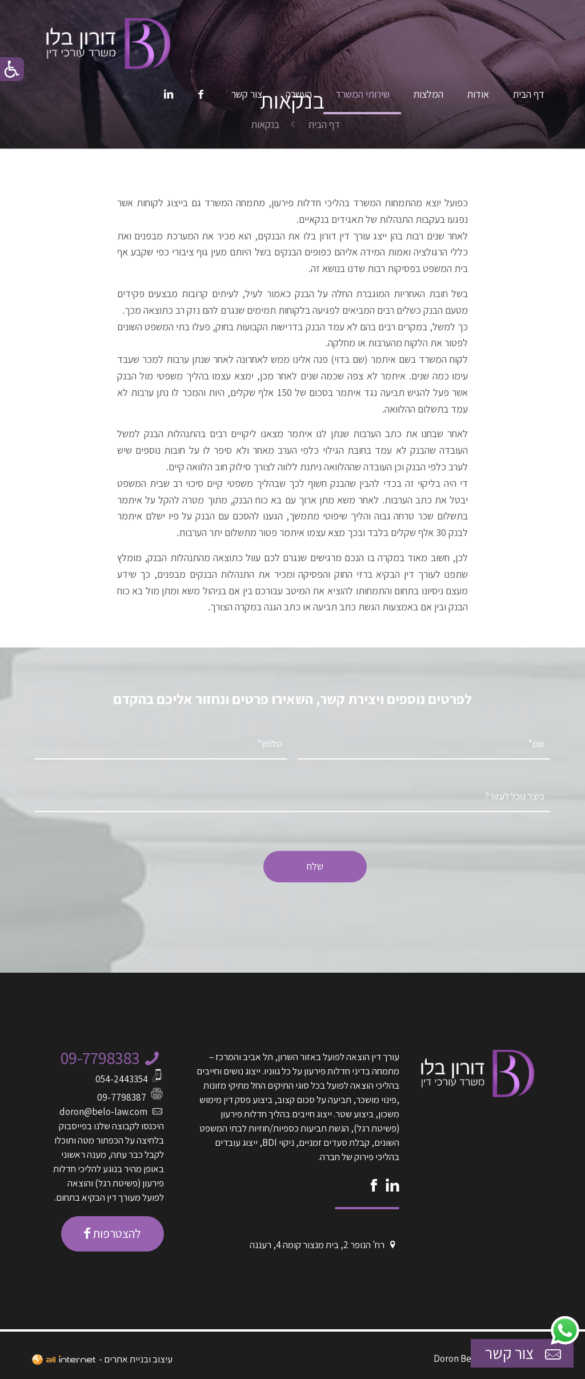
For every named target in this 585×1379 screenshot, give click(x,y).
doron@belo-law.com (103, 1111)
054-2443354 (121, 1079)
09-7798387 (121, 1097)
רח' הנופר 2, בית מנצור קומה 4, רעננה (317, 1244)
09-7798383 (100, 1057)
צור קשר (524, 1353)
